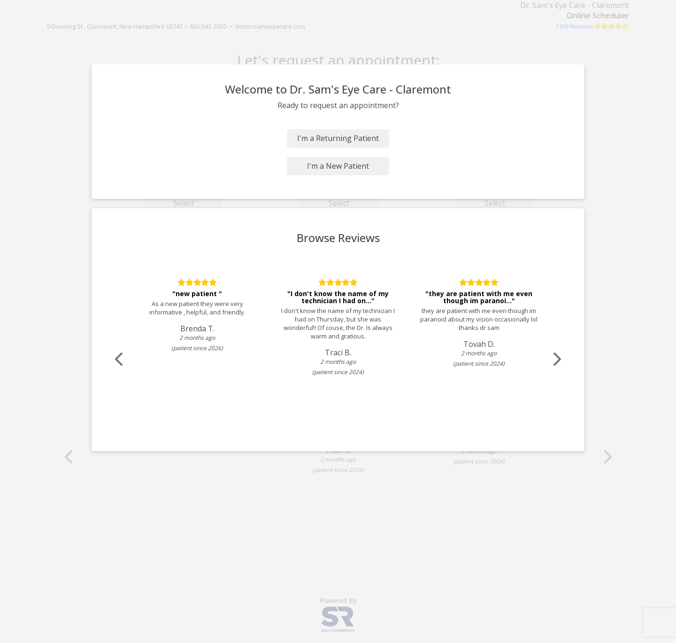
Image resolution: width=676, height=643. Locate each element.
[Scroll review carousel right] (556, 359)
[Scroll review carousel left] (120, 359)
